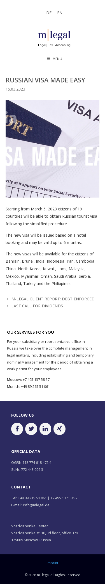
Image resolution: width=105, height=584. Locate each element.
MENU (54, 58)
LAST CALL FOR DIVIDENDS (37, 305)
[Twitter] (31, 429)
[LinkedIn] (45, 429)
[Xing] (59, 429)
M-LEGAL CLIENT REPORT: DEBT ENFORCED (53, 299)
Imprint (52, 563)
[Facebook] (17, 429)
